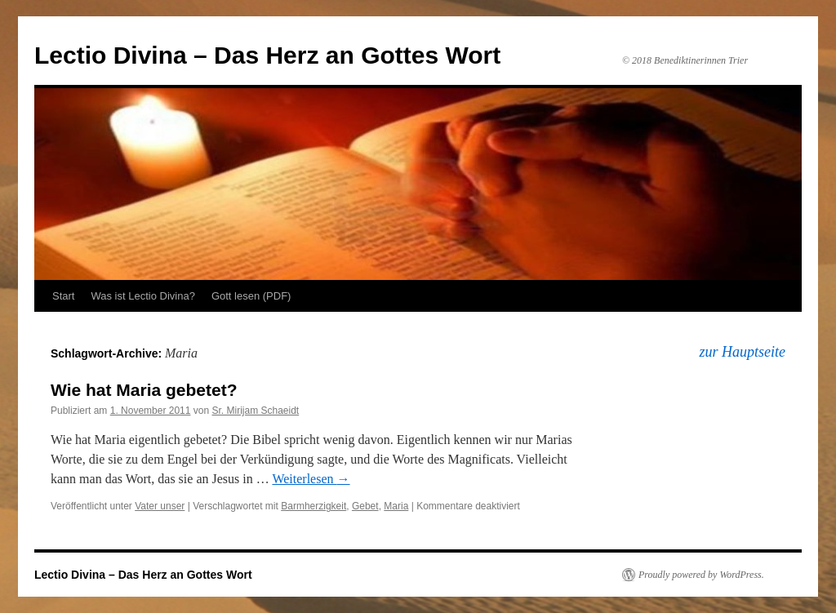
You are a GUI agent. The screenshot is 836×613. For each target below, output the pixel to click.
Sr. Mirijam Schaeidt (255, 410)
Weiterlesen (310, 479)
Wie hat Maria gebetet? (144, 389)
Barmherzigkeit (313, 506)
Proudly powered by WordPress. (701, 574)
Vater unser (160, 506)
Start (63, 296)
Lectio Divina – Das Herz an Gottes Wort (267, 55)
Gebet (365, 506)
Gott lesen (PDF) (251, 296)
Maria (396, 506)
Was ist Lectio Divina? (142, 296)
